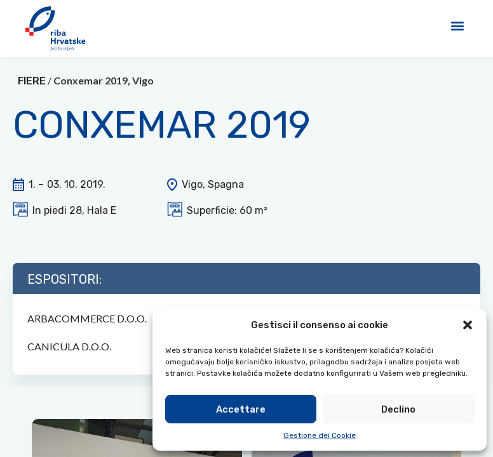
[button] (467, 325)
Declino (398, 409)
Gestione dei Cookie (319, 435)
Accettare (241, 409)
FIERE (32, 96)
